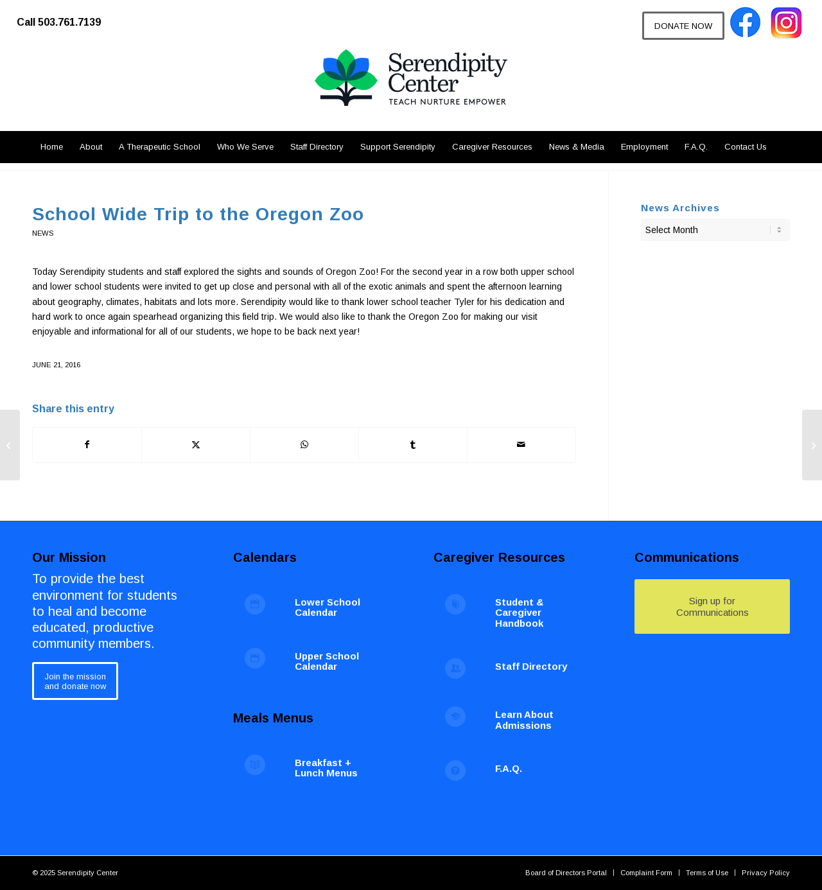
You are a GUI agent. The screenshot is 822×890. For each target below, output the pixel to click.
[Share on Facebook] (87, 445)
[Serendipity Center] (411, 89)
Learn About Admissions (524, 720)
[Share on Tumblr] (413, 445)
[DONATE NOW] (683, 26)
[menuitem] (65, 16)
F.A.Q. (508, 768)
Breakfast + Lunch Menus (326, 768)
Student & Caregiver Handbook (519, 613)
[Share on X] (196, 445)
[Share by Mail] (521, 445)
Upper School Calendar (327, 661)
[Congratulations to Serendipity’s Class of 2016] (812, 445)
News (42, 233)
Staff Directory (531, 666)
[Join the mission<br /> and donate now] (75, 681)
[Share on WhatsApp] (304, 445)
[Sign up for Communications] (712, 606)
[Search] (782, 147)
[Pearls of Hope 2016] (10, 445)
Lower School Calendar (327, 607)
